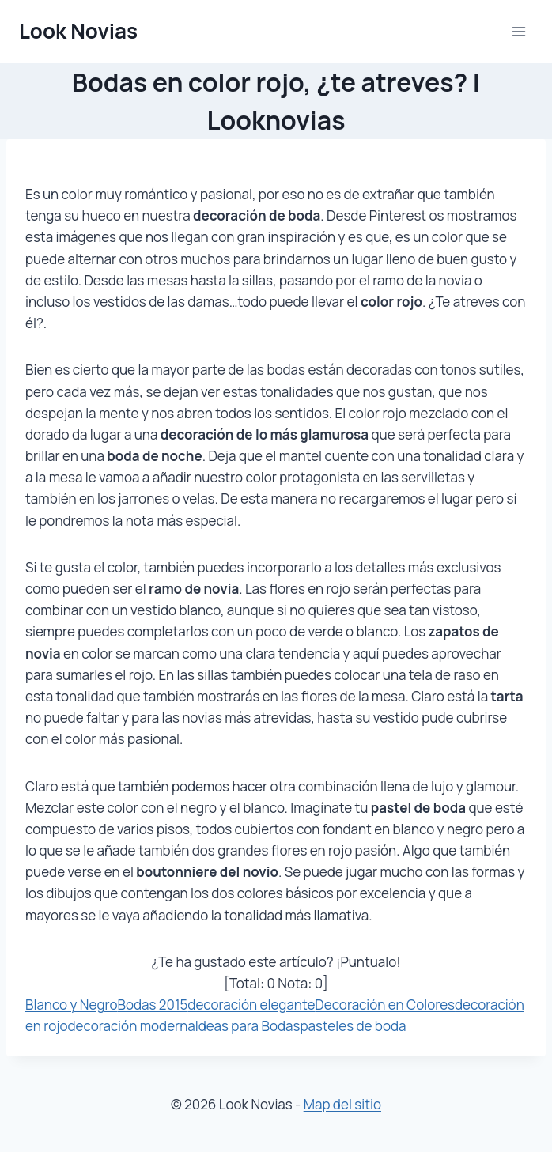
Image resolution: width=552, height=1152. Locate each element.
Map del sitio (342, 1104)
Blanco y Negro (71, 1004)
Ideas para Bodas (248, 1026)
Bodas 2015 (153, 1004)
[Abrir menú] (518, 31)
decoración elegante (251, 1004)
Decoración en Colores (385, 1004)
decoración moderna (131, 1026)
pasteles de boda (353, 1026)
